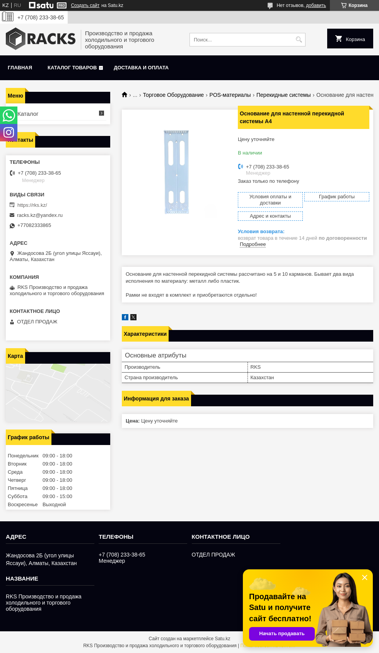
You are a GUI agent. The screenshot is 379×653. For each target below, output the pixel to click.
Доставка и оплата (141, 67)
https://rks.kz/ (32, 205)
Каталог (28, 113)
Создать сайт (85, 5)
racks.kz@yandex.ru (40, 215)
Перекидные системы (283, 95)
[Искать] (299, 39)
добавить (316, 5)
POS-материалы (230, 95)
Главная (20, 67)
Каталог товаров (72, 67)
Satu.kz (222, 638)
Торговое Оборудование (173, 95)
